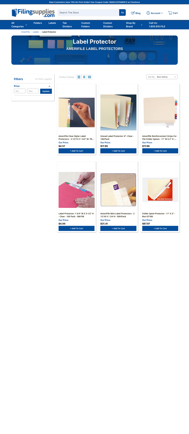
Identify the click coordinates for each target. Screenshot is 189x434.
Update (46, 91)
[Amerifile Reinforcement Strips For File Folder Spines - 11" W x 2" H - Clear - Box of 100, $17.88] (160, 112)
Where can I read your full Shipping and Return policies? (96, 368)
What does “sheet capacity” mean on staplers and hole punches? (102, 286)
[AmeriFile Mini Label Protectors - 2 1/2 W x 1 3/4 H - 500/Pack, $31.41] (118, 190)
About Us (60, 401)
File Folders (159, 405)
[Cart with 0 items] (173, 13)
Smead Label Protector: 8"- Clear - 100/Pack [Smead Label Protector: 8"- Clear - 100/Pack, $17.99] (117, 138)
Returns (123, 410)
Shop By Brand (134, 24)
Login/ (89, 405)
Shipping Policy (127, 414)
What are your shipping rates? (82, 343)
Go (122, 12)
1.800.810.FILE (19, 414)
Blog (58, 410)
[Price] (33, 86)
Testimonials (61, 414)
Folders (38, 22)
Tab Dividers (67, 24)
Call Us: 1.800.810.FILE (157, 24)
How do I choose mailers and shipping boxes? (90, 303)
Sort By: (151, 77)
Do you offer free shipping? (80, 335)
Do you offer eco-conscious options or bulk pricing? (94, 311)
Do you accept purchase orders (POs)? (87, 360)
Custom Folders (85, 24)
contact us (107, 374)
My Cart (90, 410)
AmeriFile (25, 32)
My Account (92, 401)
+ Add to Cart (76, 151)
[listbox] (166, 77)
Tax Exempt (125, 405)
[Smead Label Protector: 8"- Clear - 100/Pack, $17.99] (118, 112)
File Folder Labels (162, 410)
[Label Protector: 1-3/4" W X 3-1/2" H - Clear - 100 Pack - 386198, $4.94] (77, 190)
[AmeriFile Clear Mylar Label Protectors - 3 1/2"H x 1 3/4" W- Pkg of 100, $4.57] (77, 112)
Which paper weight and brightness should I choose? (95, 270)
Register (96, 405)
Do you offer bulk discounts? (81, 352)
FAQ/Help (124, 401)
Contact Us (61, 405)
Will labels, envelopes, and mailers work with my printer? (97, 295)
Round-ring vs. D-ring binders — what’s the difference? (96, 278)
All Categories (19, 24)
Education (158, 401)
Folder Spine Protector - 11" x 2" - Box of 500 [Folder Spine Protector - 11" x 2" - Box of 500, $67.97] (158, 215)
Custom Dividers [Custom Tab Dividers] (108, 24)
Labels (52, 22)
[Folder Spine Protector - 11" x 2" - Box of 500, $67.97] (160, 190)
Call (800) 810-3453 (87, 374)
